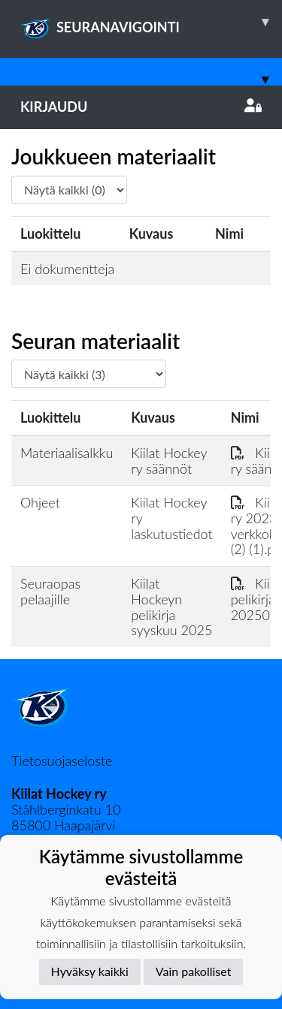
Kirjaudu (141, 106)
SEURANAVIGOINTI (151, 22)
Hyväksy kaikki (90, 971)
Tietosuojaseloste (61, 760)
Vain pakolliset (194, 971)
